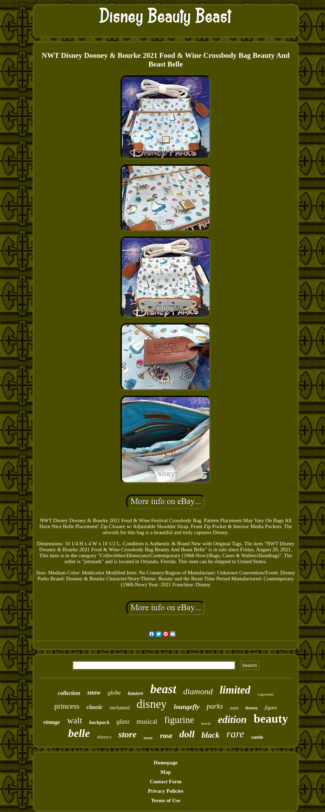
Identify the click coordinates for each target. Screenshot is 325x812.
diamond (198, 691)
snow (94, 692)
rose (166, 735)
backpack (99, 722)
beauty (271, 718)
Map (165, 772)
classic (95, 707)
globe (114, 692)
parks (215, 706)
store (127, 734)
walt (74, 720)
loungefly (187, 706)
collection (69, 693)
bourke (206, 723)
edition (232, 719)
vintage (51, 722)
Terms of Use (165, 800)
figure (271, 707)
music (148, 738)
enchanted (120, 707)
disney (152, 704)
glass (123, 721)
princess (66, 706)
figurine (179, 720)
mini (234, 708)
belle (79, 733)
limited (235, 690)
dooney (252, 707)
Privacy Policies (165, 791)
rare (235, 733)
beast (163, 689)
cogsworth (265, 694)
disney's (104, 736)
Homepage (166, 762)
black (211, 735)
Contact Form (165, 781)
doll (187, 734)
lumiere (135, 693)
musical (147, 721)
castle (257, 737)
